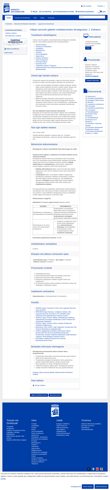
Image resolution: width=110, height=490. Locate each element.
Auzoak (34, 424)
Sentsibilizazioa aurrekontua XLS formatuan (91, 119)
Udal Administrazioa (63, 433)
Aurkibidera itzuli (39, 395)
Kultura (33, 427)
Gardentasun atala (62, 435)
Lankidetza (39, 48)
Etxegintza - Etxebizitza (39, 437)
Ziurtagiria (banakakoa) (94, 98)
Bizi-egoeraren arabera (13, 36)
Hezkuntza (35, 435)
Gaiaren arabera (11, 33)
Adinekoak (35, 446)
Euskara (34, 441)
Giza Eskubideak (41, 54)
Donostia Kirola (41, 64)
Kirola (33, 429)
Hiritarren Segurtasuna (39, 460)
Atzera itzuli (55, 395)
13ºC (101, 12)
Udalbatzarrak (61, 431)
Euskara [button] (101, 6)
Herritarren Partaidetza (43, 46)
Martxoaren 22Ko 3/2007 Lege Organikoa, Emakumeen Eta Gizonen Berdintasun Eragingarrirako (56, 328)
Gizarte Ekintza (41, 45)
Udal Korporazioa (62, 427)
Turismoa (51, 18)
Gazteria (39, 52)
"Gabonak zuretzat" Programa (46, 65)
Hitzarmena (90, 96)
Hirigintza (34, 464)
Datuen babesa (39, 385)
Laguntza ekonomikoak (46, 24)
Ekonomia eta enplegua (39, 439)
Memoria (89, 102)
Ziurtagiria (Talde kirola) (94, 100)
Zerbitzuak (10, 428)
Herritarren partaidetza (39, 454)
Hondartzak (85, 427)
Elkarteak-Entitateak (13, 30)
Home (9, 18)
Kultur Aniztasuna (42, 60)
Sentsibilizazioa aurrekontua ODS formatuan (91, 114)
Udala (42, 18)
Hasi (88, 48)
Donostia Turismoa (87, 426)
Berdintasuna (40, 50)
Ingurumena (40, 56)
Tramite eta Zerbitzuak (22, 18)
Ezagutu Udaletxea (62, 424)
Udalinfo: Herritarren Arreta (16, 430)
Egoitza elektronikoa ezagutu (16, 440)
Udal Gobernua (61, 426)
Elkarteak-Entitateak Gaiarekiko (25, 24)
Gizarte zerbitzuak (37, 462)
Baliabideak (11, 434)
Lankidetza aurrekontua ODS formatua (94, 105)
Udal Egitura (60, 429)
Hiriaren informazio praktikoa (91, 424)
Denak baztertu (101, 487)
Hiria (35, 18)
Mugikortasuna (36, 450)
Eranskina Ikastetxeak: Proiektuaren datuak (94, 128)
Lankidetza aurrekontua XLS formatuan (94, 109)
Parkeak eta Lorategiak (39, 452)
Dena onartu (87, 487)
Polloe (33, 456)
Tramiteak (8, 24)
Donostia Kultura (41, 62)
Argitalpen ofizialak (13, 432)
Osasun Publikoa (37, 458)
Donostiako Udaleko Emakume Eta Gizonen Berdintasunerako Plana (51, 339)
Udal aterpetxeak (87, 429)
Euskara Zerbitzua (42, 58)
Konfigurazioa (76, 487)
